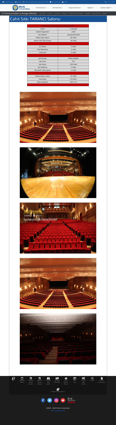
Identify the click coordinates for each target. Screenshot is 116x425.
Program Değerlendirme (58, 391)
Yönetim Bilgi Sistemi (83, 382)
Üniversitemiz (40, 8)
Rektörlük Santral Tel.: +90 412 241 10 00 (35, 2)
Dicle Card (74, 381)
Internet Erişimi (7, 2)
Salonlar (57, 13)
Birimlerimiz (57, 8)
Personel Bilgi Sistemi (48, 382)
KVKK (64, 2)
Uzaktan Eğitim (105, 8)
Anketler (87, 13)
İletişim (104, 13)
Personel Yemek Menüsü (30, 382)
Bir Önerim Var (55, 2)
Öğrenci (90, 8)
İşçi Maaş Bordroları (57, 381)
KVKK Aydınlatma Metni (58, 411)
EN (112, 2)
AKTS (13, 380)
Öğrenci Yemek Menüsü (39, 382)
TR (109, 2)
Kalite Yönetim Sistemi (76, 13)
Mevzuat (65, 13)
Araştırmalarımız (74, 8)
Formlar (92, 380)
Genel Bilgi (42, 13)
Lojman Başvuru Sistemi (66, 382)
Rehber (18, 2)
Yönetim (49, 13)
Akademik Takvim (22, 381)
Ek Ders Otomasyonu (101, 381)
